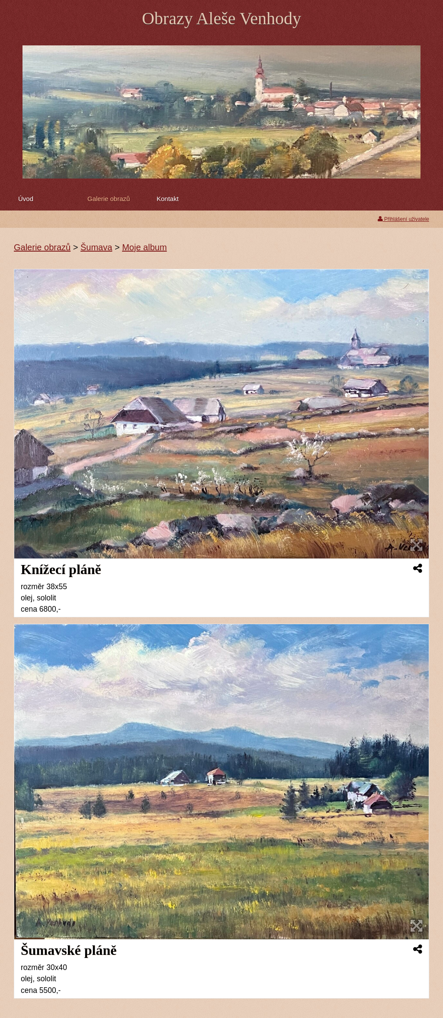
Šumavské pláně (68, 950)
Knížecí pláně (61, 569)
